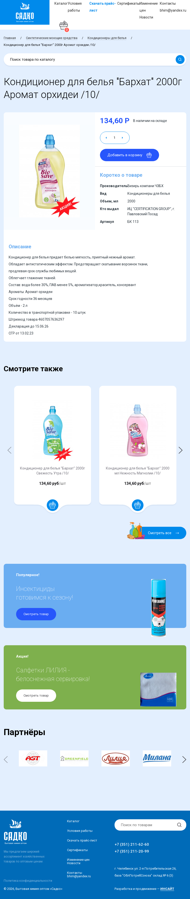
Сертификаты (128, 3)
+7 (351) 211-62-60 (132, 844)
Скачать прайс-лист (82, 840)
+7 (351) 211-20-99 (132, 851)
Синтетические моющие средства (51, 38)
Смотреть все (156, 533)
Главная (10, 38)
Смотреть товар (36, 614)
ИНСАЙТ (167, 889)
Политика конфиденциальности (28, 880)
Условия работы (80, 831)
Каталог (61, 3)
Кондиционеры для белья (107, 38)
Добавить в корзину (129, 155)
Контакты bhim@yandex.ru (79, 874)
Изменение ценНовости (78, 861)
